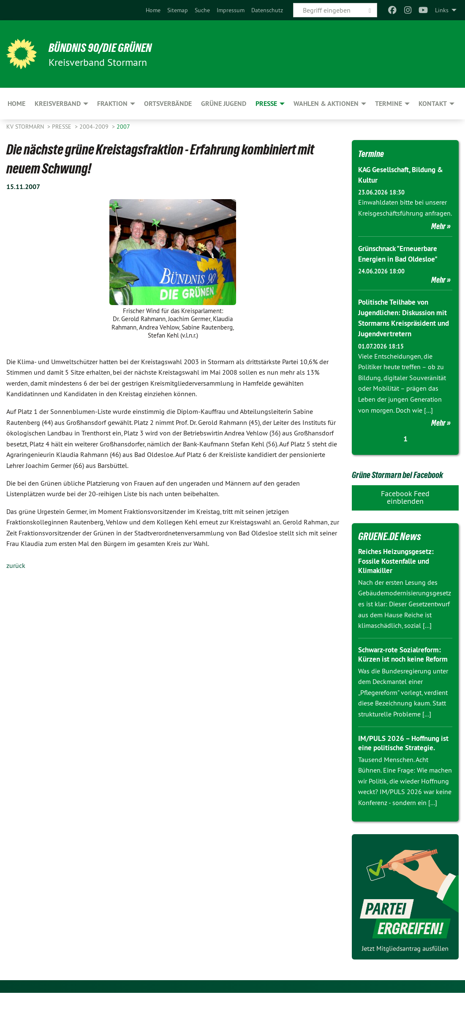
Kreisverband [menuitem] (58, 103)
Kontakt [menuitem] (433, 103)
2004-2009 (94, 126)
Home (153, 10)
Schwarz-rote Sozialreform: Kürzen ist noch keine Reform (402, 683)
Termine (373, 153)
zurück (15, 565)
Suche (202, 10)
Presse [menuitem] (266, 103)
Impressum (231, 10)
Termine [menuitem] (388, 103)
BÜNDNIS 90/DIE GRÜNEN (110, 47)
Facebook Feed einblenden (405, 521)
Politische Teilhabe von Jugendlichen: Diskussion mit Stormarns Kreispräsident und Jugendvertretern (399, 323)
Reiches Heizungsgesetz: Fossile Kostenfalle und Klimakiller (398, 585)
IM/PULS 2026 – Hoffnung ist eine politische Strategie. (404, 777)
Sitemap (177, 10)
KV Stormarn (26, 126)
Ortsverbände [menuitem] (168, 103)
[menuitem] (153, 10)
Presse (62, 126)
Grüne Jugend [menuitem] (223, 103)
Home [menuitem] (16, 103)
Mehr (438, 226)
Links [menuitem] (442, 10)
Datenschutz (267, 10)
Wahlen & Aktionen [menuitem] (326, 103)
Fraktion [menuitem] (112, 103)
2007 (123, 126)
